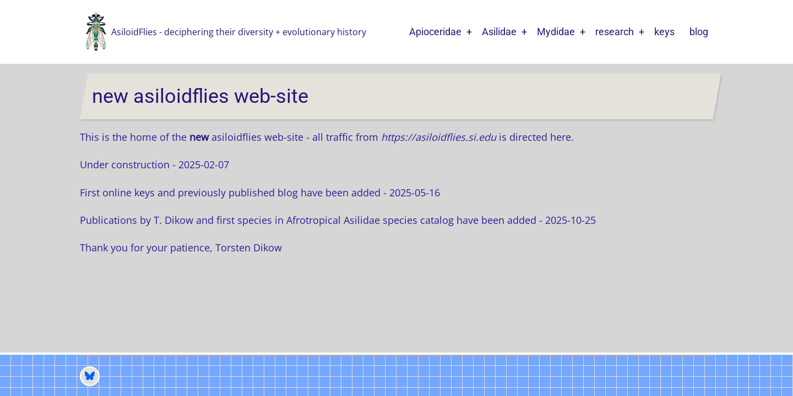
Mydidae (556, 31)
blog (698, 31)
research (614, 31)
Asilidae (499, 31)
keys (664, 31)
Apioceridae (435, 31)
